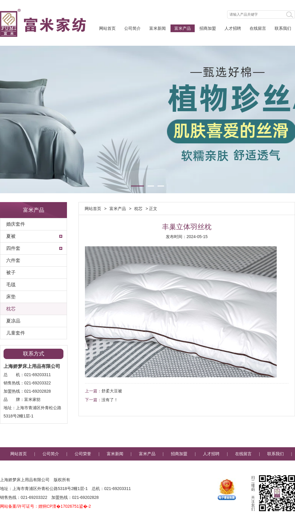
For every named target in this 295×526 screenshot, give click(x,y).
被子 (11, 272)
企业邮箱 (147, 467)
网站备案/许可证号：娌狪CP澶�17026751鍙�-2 (45, 506)
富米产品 (182, 28)
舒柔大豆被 (111, 391)
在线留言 (258, 28)
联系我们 (283, 28)
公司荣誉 (83, 454)
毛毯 (11, 284)
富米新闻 (157, 28)
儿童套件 (15, 332)
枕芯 (11, 308)
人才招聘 (232, 28)
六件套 (13, 260)
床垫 (11, 296)
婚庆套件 (15, 224)
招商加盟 (207, 28)
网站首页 (107, 28)
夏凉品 (13, 320)
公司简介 (132, 28)
